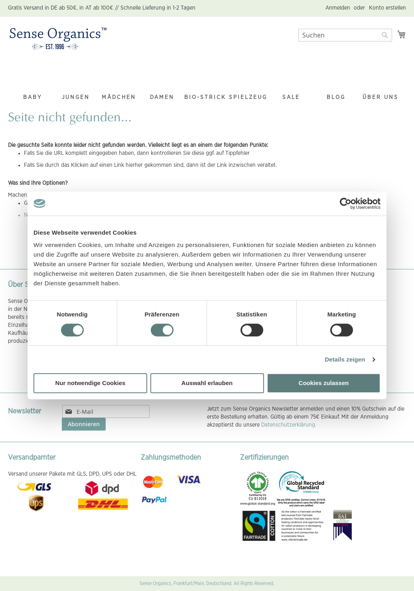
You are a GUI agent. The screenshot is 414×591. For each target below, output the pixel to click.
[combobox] (345, 35)
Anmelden (337, 8)
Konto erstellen (387, 8)
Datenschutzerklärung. (288, 425)
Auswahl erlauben (207, 383)
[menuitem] (33, 82)
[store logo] (58, 39)
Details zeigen (345, 359)
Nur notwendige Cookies (90, 383)
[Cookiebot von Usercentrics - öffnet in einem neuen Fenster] (345, 204)
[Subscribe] (84, 424)
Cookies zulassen (324, 383)
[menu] (207, 82)
